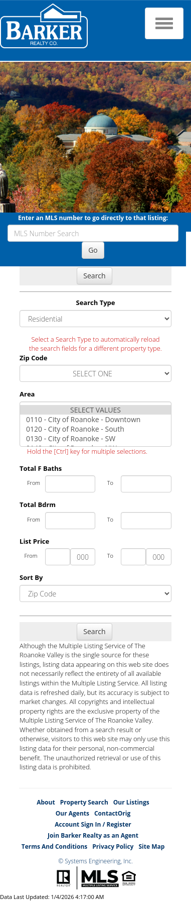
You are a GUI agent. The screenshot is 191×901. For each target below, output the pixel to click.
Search (94, 275)
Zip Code (33, 357)
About (46, 802)
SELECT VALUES (95, 410)
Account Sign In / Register (93, 824)
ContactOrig (112, 813)
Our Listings (131, 802)
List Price (34, 541)
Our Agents (72, 813)
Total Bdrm (38, 504)
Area (27, 393)
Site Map (151, 846)
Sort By (31, 577)
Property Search (84, 802)
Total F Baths (41, 468)
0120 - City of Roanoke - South (95, 429)
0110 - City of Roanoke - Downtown (95, 419)
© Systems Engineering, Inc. (95, 861)
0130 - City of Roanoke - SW (95, 438)
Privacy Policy (112, 846)
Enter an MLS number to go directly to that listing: (93, 218)
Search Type (95, 302)
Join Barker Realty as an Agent (93, 835)
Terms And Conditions (55, 846)
